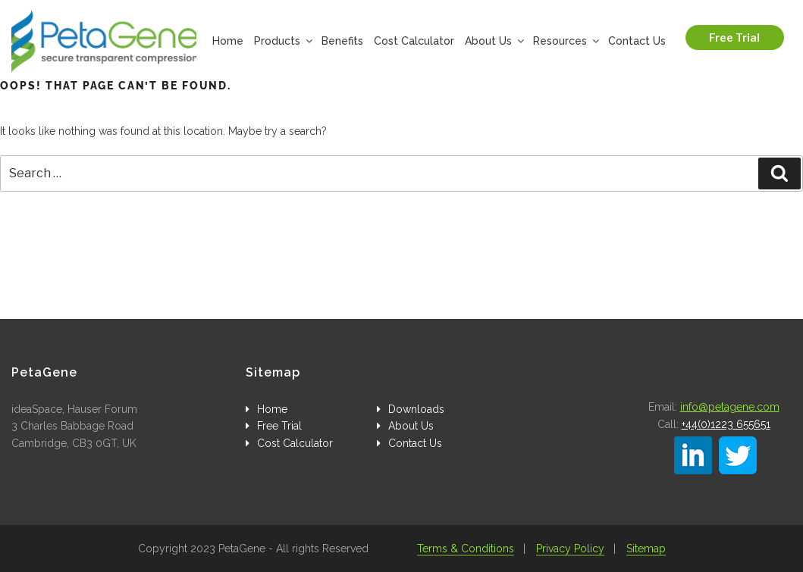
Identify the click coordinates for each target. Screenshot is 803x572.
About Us (493, 41)
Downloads (416, 409)
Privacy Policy (570, 548)
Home (227, 41)
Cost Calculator (414, 41)
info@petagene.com (729, 407)
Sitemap (646, 548)
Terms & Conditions (465, 548)
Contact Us (637, 41)
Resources (565, 41)
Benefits (342, 41)
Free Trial (734, 37)
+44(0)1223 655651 (726, 424)
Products (282, 41)
